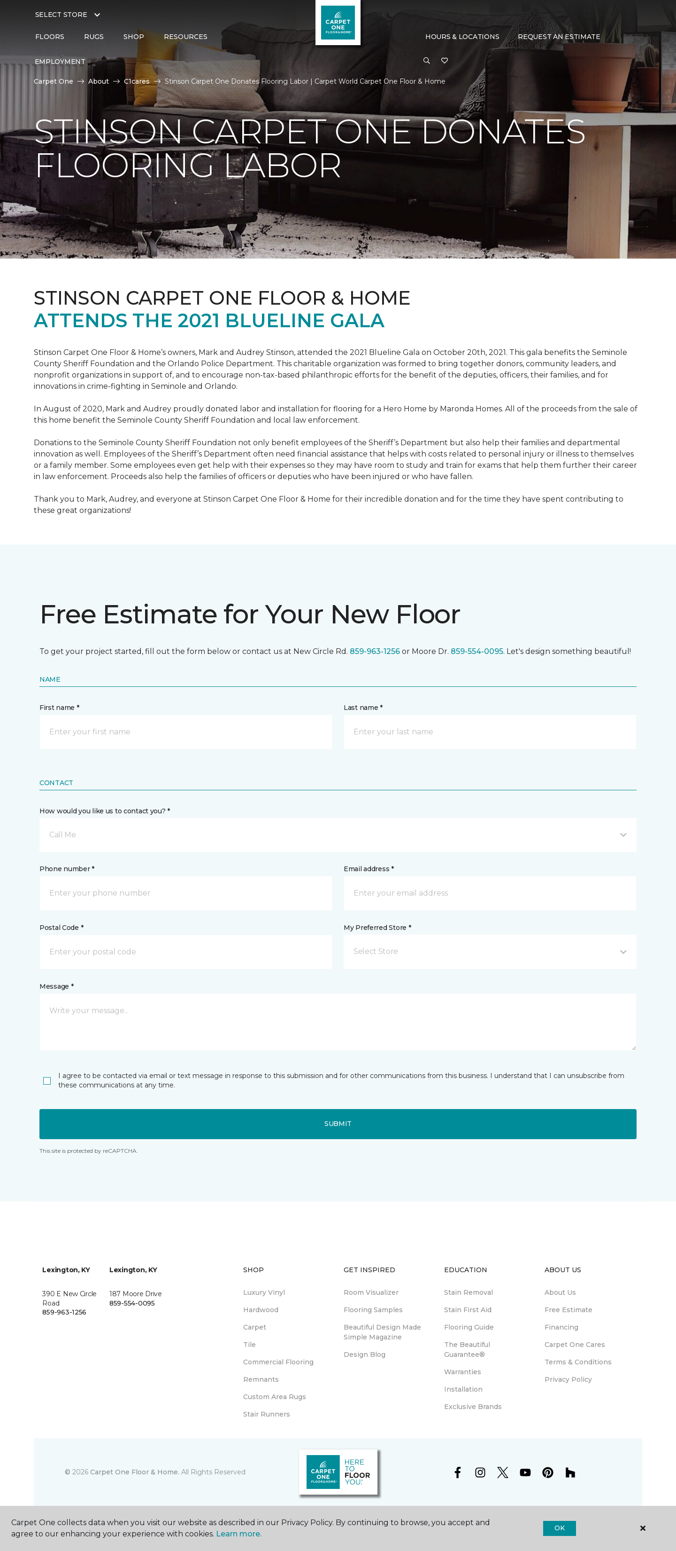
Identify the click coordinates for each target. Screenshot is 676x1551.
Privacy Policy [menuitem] (568, 1379)
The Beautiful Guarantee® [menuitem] (467, 1349)
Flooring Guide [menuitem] (469, 1327)
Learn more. (238, 1533)
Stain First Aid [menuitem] (468, 1310)
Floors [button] (49, 36)
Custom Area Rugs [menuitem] (274, 1397)
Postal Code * (61, 927)
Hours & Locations (462, 36)
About (98, 81)
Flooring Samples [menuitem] (373, 1310)
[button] (427, 61)
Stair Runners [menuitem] (266, 1414)
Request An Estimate (559, 36)
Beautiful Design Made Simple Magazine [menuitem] (382, 1332)
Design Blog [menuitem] (364, 1354)
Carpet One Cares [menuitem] (575, 1344)
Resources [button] (185, 36)
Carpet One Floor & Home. (134, 1472)
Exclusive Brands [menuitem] (473, 1406)
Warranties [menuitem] (462, 1372)
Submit (338, 1123)
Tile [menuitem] (249, 1344)
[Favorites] (444, 61)
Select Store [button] (61, 14)
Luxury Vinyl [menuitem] (264, 1292)
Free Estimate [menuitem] (568, 1310)
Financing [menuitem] (561, 1327)
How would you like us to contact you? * (104, 811)
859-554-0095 (477, 651)
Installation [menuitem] (463, 1389)
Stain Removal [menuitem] (468, 1292)
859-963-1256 (375, 651)
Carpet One (53, 81)
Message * (56, 986)
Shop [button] (133, 36)
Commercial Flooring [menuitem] (278, 1362)
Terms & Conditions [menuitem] (578, 1362)
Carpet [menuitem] (254, 1327)
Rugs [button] (94, 36)
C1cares (137, 81)
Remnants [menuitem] (261, 1379)
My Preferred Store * (377, 927)
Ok (559, 1528)
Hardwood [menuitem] (260, 1310)
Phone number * (66, 869)
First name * (59, 707)
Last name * (363, 707)
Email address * (369, 869)
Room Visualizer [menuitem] (371, 1292)
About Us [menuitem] (560, 1292)
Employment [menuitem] (60, 61)
